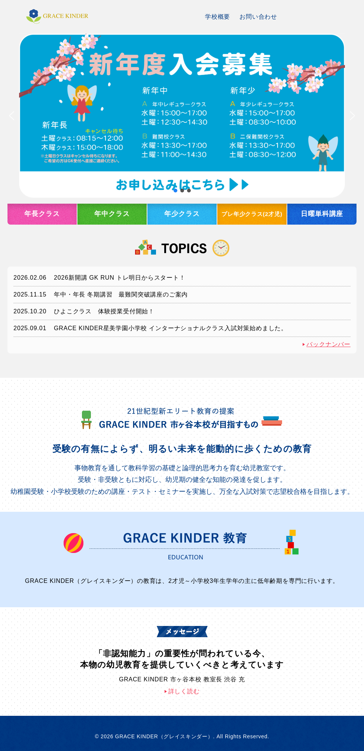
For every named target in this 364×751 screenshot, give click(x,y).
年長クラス (42, 214)
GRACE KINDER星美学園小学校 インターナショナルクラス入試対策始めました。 (170, 328)
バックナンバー (328, 344)
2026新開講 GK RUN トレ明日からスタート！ (120, 277)
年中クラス (112, 214)
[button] (182, 116)
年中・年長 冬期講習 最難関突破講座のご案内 (121, 294)
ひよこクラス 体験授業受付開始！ (104, 311)
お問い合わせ (258, 17)
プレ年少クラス (251, 214)
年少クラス (182, 214)
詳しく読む (184, 691)
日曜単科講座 (322, 214)
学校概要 (217, 17)
